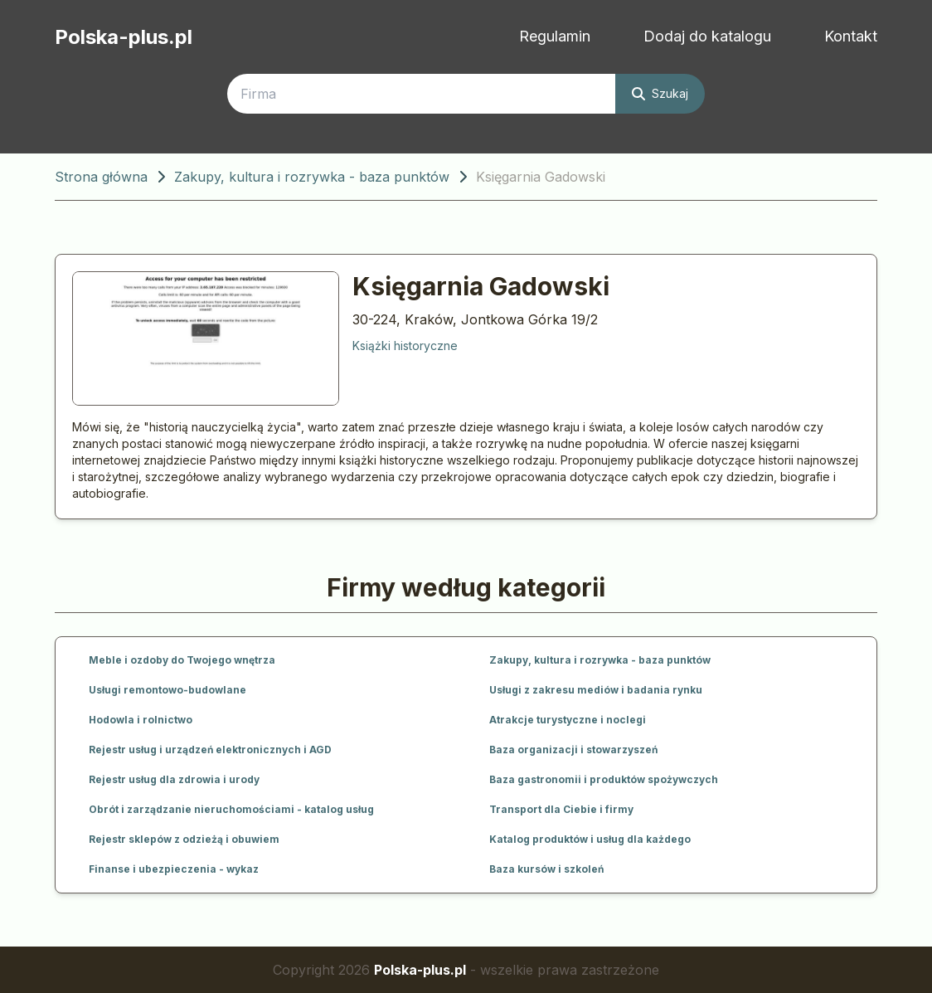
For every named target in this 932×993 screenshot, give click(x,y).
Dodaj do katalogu (707, 36)
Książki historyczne (405, 345)
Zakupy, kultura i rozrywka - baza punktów (311, 176)
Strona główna (101, 176)
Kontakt (850, 36)
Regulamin (554, 36)
